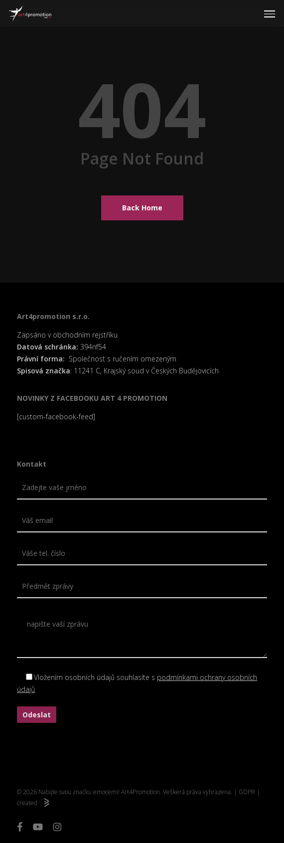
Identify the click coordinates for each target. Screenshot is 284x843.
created (33, 803)
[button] (269, 13)
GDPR (247, 792)
